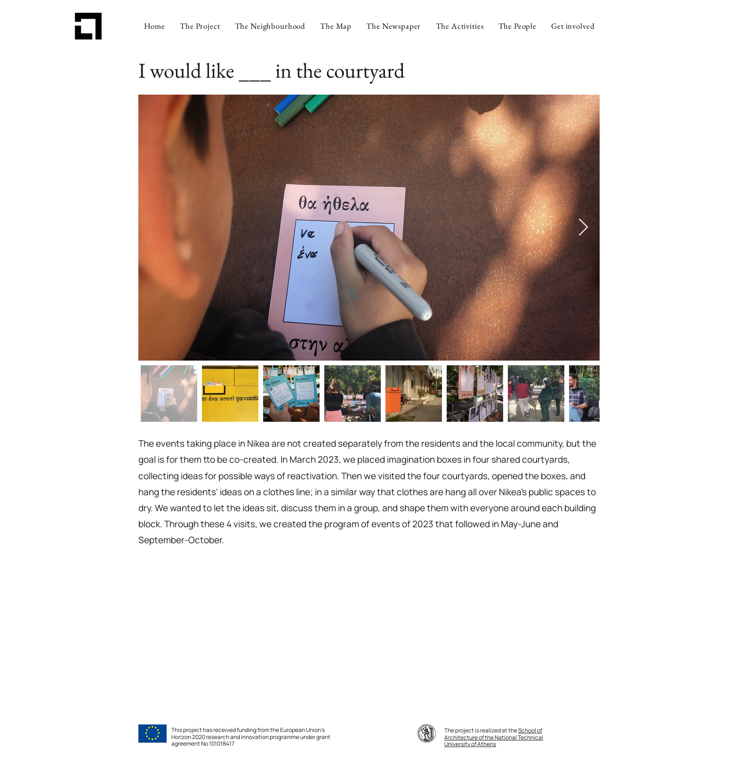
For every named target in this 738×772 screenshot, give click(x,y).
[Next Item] (583, 227)
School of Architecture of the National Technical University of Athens (493, 737)
